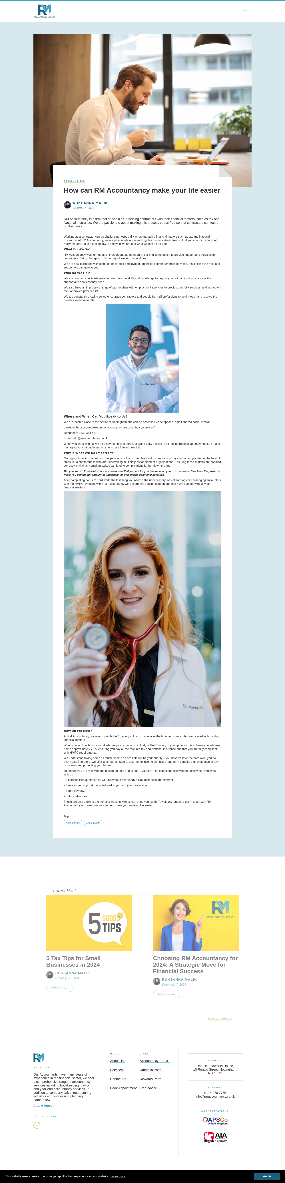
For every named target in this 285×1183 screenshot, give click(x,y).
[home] (44, 11)
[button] (245, 11)
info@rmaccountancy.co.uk (215, 1096)
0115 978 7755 (215, 1093)
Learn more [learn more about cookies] (117, 1176)
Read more (49, 988)
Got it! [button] (267, 1176)
